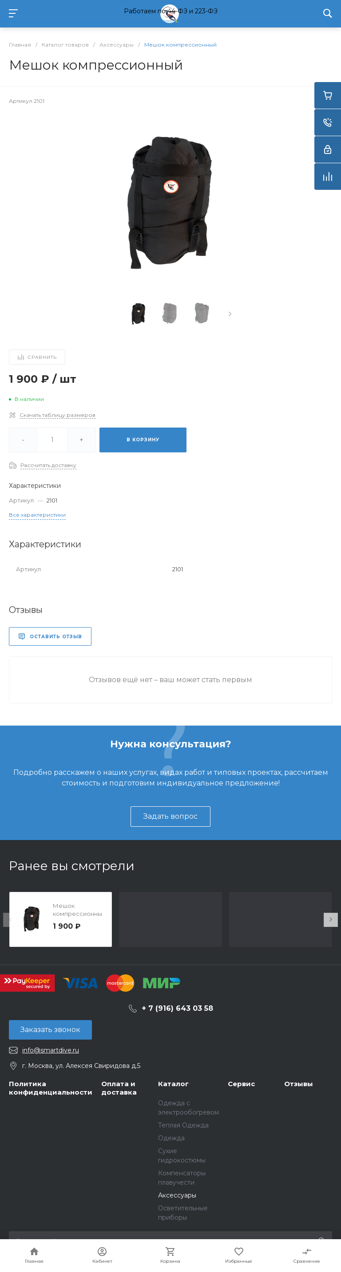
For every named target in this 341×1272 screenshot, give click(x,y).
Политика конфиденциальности (50, 1088)
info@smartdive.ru (50, 1050)
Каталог (173, 1084)
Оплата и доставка (119, 1088)
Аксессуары (177, 1195)
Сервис (241, 1084)
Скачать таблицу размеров (57, 415)
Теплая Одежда (183, 1125)
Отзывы (298, 1084)
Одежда (171, 1138)
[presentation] (230, 314)
